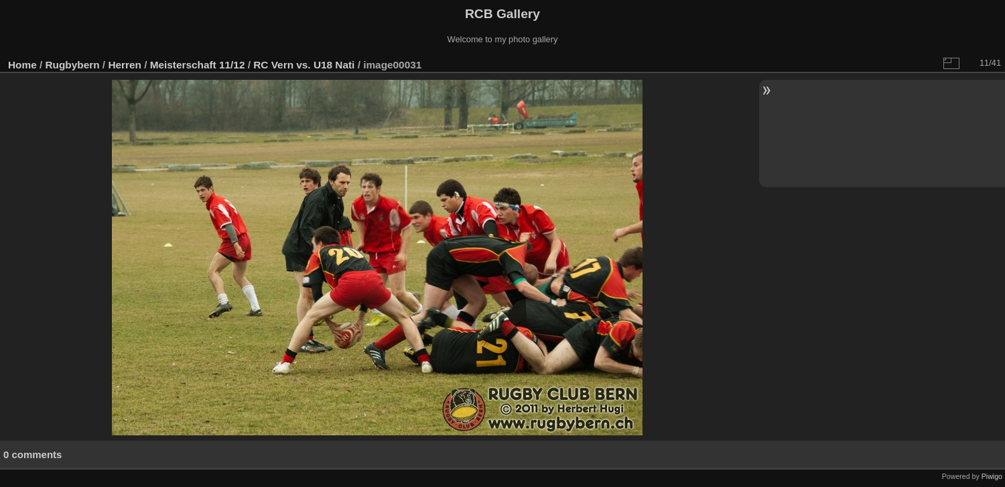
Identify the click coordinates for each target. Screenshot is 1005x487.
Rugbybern (73, 64)
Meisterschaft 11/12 (197, 64)
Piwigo (992, 476)
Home (22, 64)
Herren (124, 64)
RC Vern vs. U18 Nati (303, 64)
